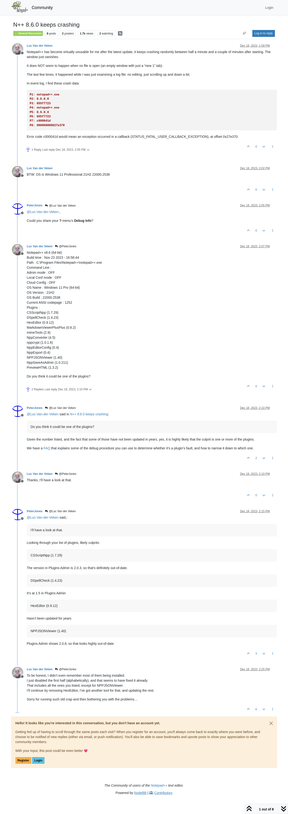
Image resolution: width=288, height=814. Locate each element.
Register (23, 760)
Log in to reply (263, 33)
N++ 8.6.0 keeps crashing (89, 414)
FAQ (47, 448)
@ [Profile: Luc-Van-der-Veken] (43, 212)
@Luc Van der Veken (60, 205)
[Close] (271, 723)
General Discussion (28, 33)
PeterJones (35, 205)
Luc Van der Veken (40, 45)
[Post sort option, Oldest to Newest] (244, 33)
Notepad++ (159, 785)
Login (38, 760)
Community (42, 7)
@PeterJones (65, 246)
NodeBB (140, 793)
